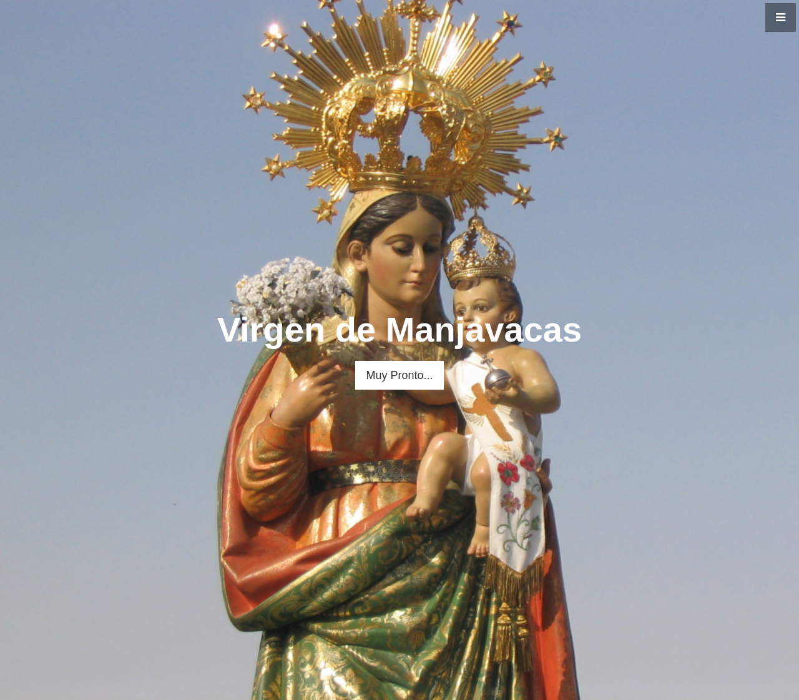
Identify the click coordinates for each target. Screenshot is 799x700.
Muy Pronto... (399, 375)
